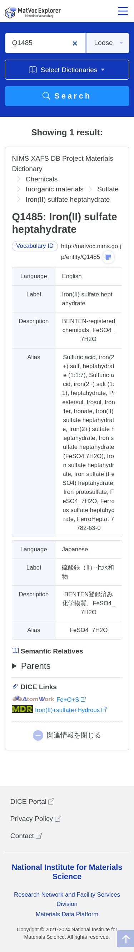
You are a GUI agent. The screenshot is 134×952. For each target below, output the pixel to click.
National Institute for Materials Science (67, 872)
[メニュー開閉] (123, 11)
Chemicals (42, 179)
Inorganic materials (55, 189)
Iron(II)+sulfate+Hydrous (59, 710)
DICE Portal (32, 801)
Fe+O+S (49, 699)
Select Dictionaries (67, 69)
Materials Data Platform (67, 914)
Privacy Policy (35, 818)
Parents (36, 666)
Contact (26, 836)
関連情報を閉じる (74, 735)
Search (67, 95)
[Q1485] (45, 43)
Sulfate (108, 189)
